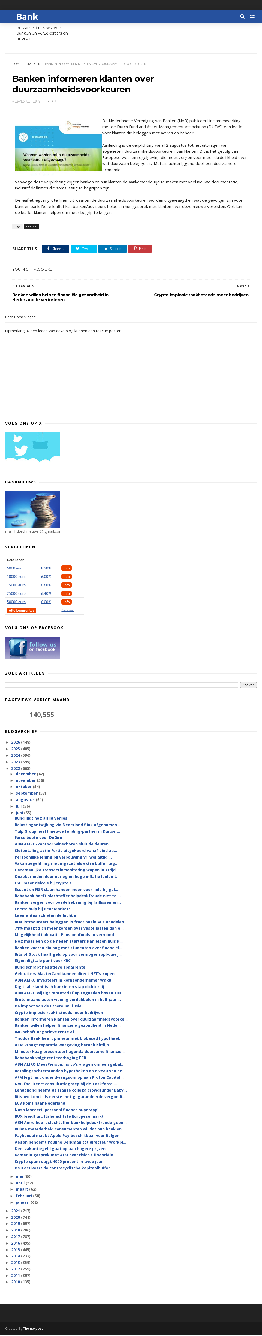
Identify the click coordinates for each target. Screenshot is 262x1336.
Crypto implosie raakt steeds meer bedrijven (59, 1013)
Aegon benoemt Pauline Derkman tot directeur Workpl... (70, 1142)
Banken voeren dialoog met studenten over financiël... (68, 948)
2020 (16, 1217)
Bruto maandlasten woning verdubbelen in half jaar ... (68, 1000)
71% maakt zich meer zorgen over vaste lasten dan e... (69, 928)
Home (16, 64)
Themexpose (33, 1329)
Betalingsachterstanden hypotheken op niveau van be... (70, 1071)
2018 (16, 1230)
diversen (33, 64)
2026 (16, 743)
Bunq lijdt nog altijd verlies (41, 818)
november (26, 780)
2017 (16, 1237)
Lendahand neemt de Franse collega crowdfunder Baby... (71, 1090)
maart (22, 1190)
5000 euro (15, 568)
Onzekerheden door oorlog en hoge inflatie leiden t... (67, 877)
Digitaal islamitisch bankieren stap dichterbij (59, 987)
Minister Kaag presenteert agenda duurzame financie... (70, 1052)
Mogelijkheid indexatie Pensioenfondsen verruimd (64, 935)
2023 (16, 762)
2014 (16, 1256)
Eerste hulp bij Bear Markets (43, 909)
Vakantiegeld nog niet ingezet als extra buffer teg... (66, 864)
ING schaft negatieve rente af (44, 1032)
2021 (16, 1211)
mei (20, 1176)
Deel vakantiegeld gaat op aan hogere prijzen (60, 1149)
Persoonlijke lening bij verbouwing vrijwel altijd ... (63, 857)
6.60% (46, 585)
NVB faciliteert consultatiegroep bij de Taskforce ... (66, 1084)
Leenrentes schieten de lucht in (46, 915)
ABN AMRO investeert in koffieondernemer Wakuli (64, 980)
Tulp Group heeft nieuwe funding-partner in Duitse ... (67, 831)
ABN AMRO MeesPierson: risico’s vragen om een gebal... (69, 1064)
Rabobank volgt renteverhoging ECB (50, 1058)
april (21, 1183)
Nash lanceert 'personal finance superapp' (56, 1110)
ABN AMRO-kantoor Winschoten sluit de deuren (62, 844)
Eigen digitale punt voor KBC (43, 961)
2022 (16, 768)
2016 (16, 1243)
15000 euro (16, 585)
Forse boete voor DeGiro (38, 838)
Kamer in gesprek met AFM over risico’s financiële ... (66, 1155)
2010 (16, 1282)
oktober (24, 787)
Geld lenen (15, 560)
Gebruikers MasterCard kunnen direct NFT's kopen (65, 974)
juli (19, 806)
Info (66, 568)
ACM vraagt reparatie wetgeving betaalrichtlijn (62, 1045)
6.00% (46, 577)
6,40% (46, 594)
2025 (16, 749)
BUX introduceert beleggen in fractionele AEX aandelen (69, 922)
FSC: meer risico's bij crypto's (43, 883)
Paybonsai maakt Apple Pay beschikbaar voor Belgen (67, 1136)
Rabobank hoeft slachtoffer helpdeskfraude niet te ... (68, 896)
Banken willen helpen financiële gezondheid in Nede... (68, 1026)
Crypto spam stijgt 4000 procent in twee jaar (59, 1162)
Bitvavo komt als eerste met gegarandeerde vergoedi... (70, 1097)
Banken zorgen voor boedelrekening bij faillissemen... (68, 903)
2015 (16, 1250)
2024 (16, 755)
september (27, 793)
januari (23, 1202)
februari (24, 1196)
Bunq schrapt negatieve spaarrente (50, 967)
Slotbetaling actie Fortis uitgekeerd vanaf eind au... (66, 851)
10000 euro (16, 577)
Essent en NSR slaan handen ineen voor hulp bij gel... (66, 890)
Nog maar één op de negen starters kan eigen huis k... (69, 941)
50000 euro (16, 602)
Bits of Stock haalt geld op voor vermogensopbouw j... (68, 954)
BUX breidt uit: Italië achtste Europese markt (59, 1116)
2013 (16, 1262)
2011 (16, 1276)
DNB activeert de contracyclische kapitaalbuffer (62, 1168)
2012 (16, 1269)
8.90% (46, 568)
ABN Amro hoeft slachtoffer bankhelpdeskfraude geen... (71, 1123)
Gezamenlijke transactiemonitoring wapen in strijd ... (67, 870)
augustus (26, 800)
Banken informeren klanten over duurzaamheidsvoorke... (71, 1019)
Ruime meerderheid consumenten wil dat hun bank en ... (70, 1129)
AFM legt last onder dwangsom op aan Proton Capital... (69, 1077)
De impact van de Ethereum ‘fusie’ (48, 1006)
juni (20, 813)
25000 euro (16, 594)
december (26, 774)
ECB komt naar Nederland (40, 1103)
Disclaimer (67, 610)
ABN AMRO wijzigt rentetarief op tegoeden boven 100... (69, 993)
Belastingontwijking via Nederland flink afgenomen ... (68, 825)
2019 (16, 1224)
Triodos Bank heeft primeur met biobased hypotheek (67, 1038)
